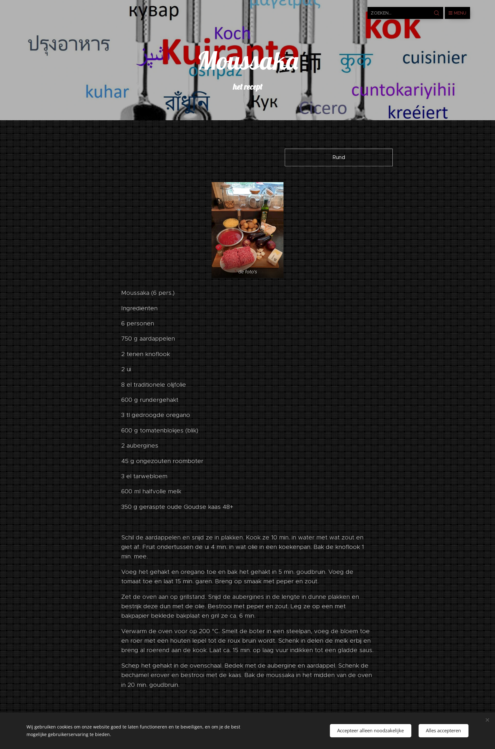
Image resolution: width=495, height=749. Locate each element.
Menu (457, 13)
